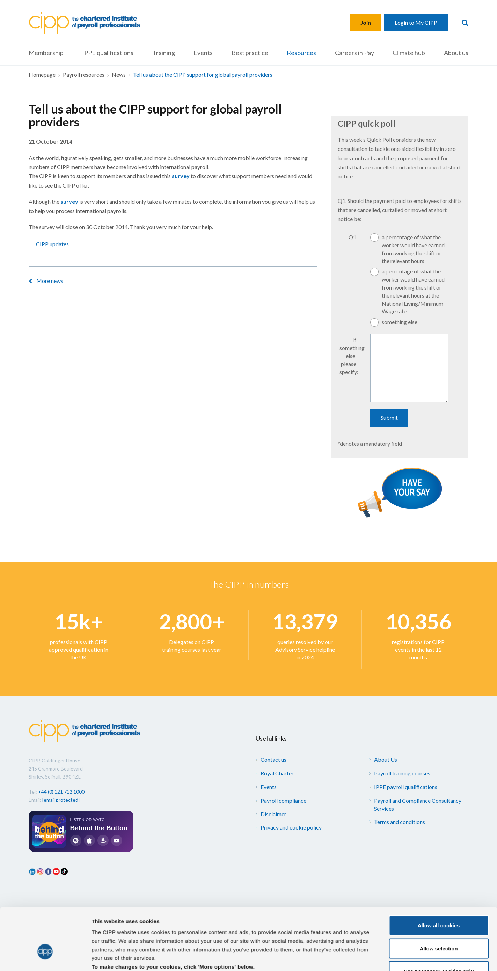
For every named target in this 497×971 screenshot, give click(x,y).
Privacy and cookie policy (291, 827)
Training (163, 53)
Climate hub (409, 53)
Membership (46, 53)
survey (181, 176)
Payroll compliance (283, 800)
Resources (301, 53)
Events (203, 53)
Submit (389, 417)
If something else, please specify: (351, 355)
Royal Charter (277, 773)
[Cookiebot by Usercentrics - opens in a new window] (45, 548)
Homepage (42, 74)
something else (399, 322)
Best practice (250, 53)
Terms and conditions (399, 821)
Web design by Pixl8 (444, 911)
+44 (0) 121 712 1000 (61, 792)
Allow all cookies (439, 471)
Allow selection (438, 493)
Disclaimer (273, 814)
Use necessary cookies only (439, 516)
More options (366, 549)
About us (456, 53)
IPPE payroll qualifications (405, 786)
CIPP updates (52, 244)
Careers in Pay (354, 53)
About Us (385, 759)
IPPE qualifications (107, 53)
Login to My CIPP (416, 22)
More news (49, 280)
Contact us (273, 759)
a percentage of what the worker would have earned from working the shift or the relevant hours (413, 249)
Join (365, 22)
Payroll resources (83, 74)
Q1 (352, 237)
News (119, 74)
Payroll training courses (402, 773)
